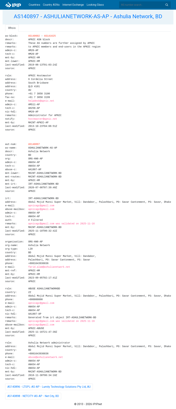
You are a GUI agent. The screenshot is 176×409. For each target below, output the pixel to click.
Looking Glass (95, 4)
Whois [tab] (12, 28)
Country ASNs (51, 4)
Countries (34, 4)
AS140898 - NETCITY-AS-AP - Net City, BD (33, 396)
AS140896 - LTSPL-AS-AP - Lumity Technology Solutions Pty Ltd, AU (49, 386)
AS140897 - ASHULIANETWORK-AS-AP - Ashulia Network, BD (88, 16)
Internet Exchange (73, 4)
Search (167, 5)
